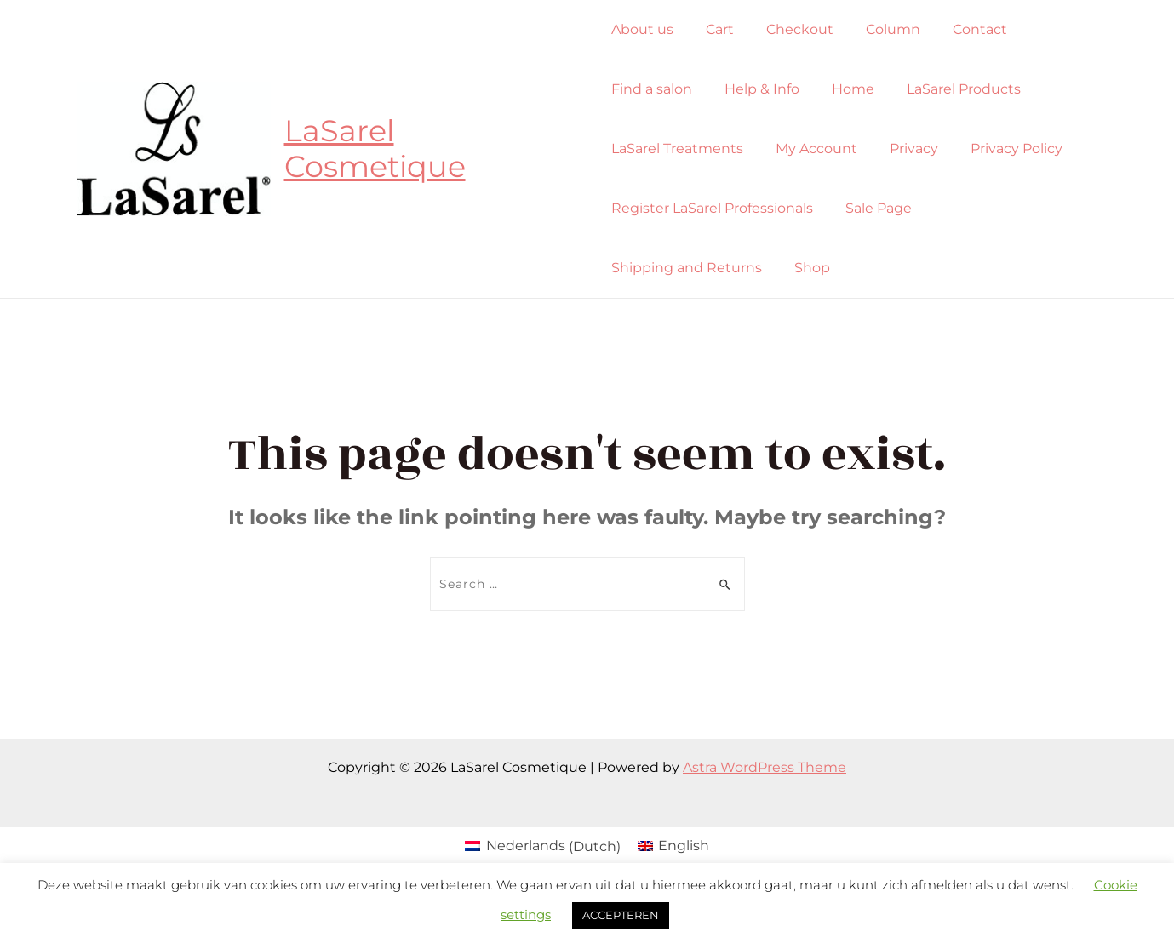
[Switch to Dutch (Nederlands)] (542, 847)
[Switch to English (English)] (673, 847)
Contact (959, 29)
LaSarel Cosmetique (376, 148)
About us (642, 29)
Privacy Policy (1001, 148)
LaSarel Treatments (677, 148)
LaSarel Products (948, 89)
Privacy (903, 148)
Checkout (789, 29)
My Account (811, 148)
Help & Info (756, 89)
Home (843, 89)
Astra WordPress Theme (764, 767)
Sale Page (873, 208)
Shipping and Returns (1009, 208)
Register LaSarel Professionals (712, 208)
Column (877, 29)
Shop (629, 268)
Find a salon (651, 89)
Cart (715, 29)
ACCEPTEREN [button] (620, 915)
